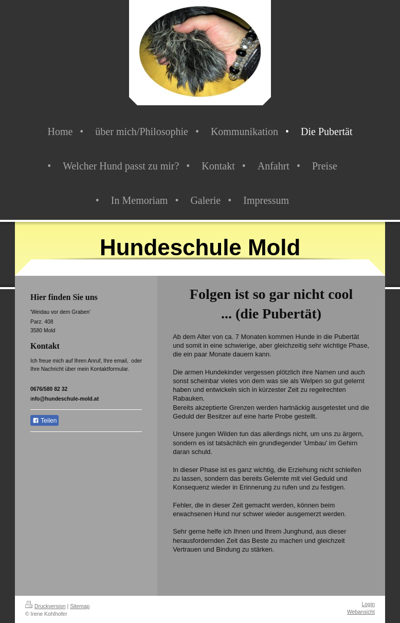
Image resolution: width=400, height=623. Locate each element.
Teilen (44, 420)
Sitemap (79, 606)
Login (368, 604)
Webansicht (361, 612)
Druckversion (45, 606)
